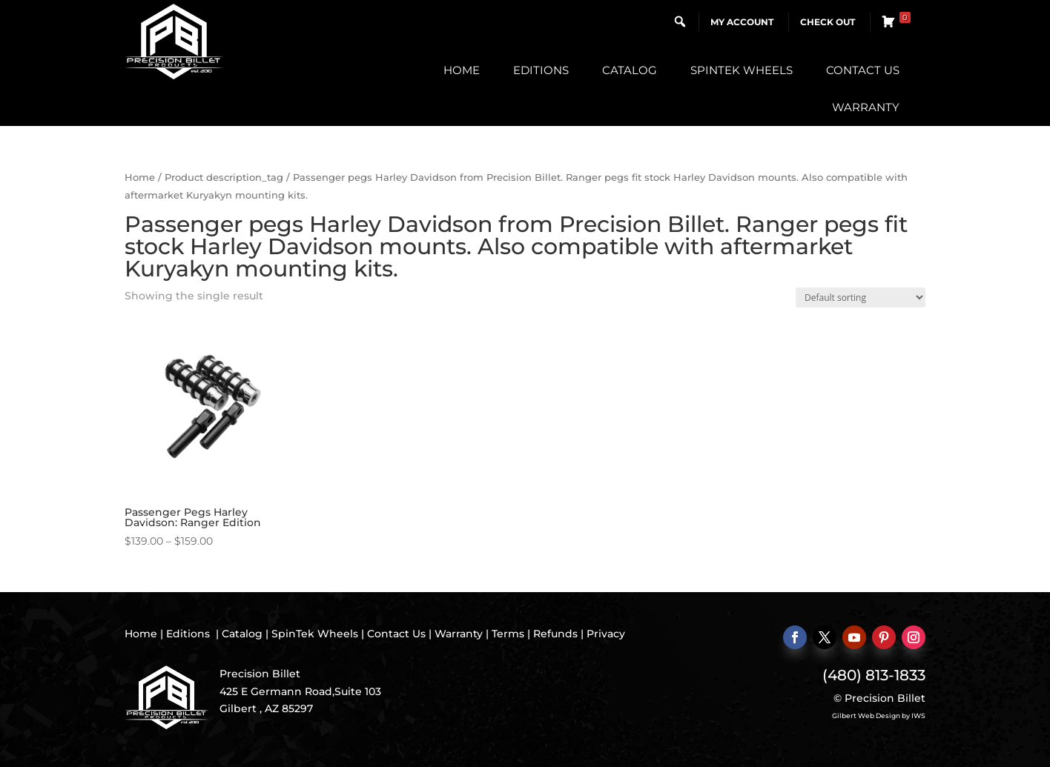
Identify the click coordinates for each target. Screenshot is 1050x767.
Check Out (827, 21)
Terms (508, 633)
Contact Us (862, 70)
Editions (541, 70)
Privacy (606, 633)
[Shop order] (860, 298)
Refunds (555, 633)
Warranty (865, 107)
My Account (741, 21)
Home (461, 70)
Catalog (629, 70)
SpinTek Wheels (741, 70)
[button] (680, 21)
